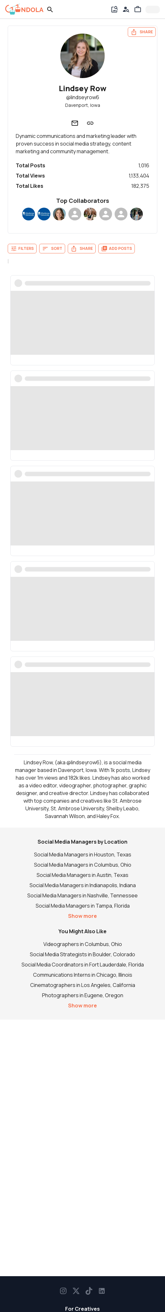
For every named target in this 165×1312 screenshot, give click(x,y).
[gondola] (24, 9)
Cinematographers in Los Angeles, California (82, 985)
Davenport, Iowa (82, 105)
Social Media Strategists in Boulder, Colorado (82, 954)
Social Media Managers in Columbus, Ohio (82, 864)
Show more (82, 915)
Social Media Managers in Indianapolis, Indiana (83, 885)
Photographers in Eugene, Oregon (82, 995)
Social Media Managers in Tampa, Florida (83, 905)
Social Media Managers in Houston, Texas (82, 854)
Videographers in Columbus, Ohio (82, 944)
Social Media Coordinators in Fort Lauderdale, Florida (83, 964)
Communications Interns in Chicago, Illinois (82, 974)
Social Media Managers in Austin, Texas (82, 875)
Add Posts (116, 248)
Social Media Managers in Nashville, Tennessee (82, 895)
